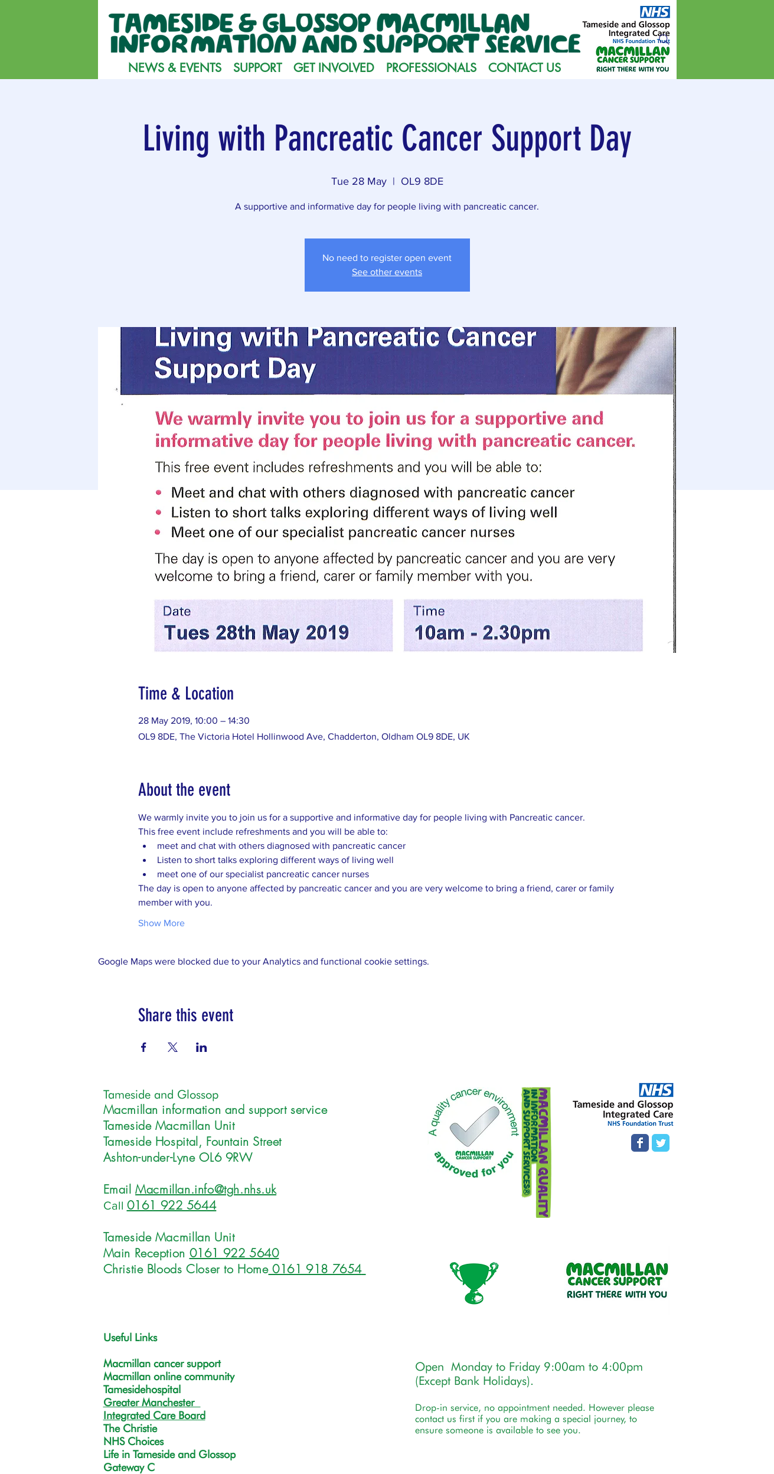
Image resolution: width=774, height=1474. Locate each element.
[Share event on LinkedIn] (201, 1047)
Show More (161, 923)
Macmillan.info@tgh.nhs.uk (205, 1189)
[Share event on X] (172, 1047)
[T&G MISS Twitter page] (661, 1143)
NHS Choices (133, 1441)
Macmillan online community (168, 1376)
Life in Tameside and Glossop (169, 1454)
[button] (257, 68)
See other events (387, 272)
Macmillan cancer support (162, 1363)
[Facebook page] (640, 1143)
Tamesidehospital (142, 1389)
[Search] (664, 39)
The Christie (130, 1428)
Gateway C (129, 1467)
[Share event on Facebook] (143, 1047)
